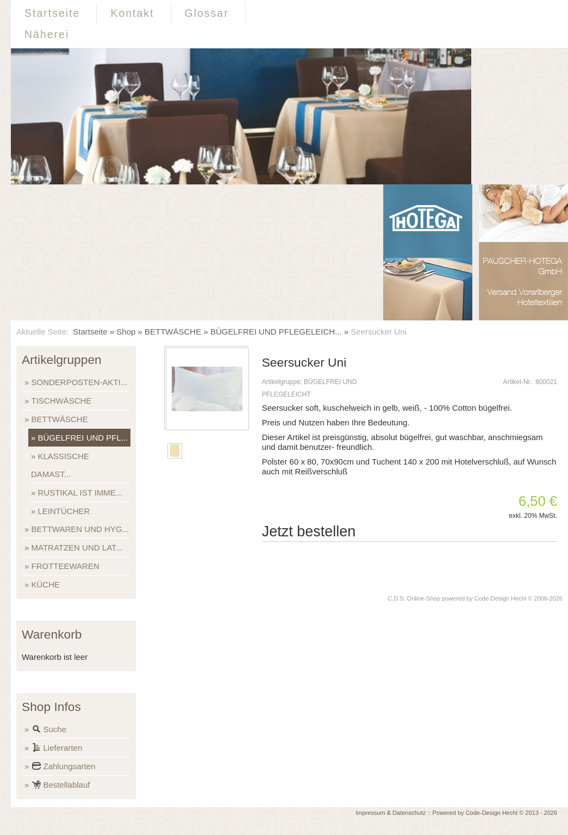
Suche (49, 730)
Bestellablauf (61, 785)
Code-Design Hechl (500, 598)
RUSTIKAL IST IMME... (80, 492)
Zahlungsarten (64, 767)
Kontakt (132, 13)
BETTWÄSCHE (173, 331)
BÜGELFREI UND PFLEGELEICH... (276, 331)
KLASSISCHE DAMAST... (60, 465)
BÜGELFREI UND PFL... (83, 437)
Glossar (207, 13)
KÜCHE (46, 584)
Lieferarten (57, 748)
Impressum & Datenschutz (390, 812)
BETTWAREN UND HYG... (80, 529)
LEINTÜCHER (64, 511)
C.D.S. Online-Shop (414, 598)
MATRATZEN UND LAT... (77, 547)
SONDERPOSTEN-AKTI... (80, 382)
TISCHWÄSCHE (62, 400)
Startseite (52, 13)
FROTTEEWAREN (65, 566)
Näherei (46, 34)
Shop (125, 331)
